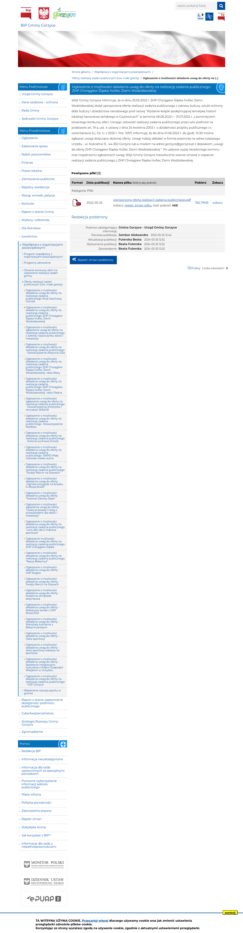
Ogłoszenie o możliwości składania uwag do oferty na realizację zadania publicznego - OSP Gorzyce (45, 680)
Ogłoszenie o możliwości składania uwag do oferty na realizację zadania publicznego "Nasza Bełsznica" (45, 557)
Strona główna (81, 72)
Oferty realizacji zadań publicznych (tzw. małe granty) (105, 78)
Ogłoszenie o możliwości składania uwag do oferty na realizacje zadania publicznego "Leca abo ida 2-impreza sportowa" (45, 527)
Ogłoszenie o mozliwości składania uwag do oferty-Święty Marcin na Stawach (42, 581)
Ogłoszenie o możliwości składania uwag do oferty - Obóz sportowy (42, 636)
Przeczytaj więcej (95, 920)
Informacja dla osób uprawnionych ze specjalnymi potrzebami (43, 771)
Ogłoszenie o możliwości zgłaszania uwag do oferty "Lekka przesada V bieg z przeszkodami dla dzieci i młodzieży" (42, 510)
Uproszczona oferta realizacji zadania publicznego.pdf (152, 200)
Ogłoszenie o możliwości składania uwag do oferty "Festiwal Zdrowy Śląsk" (42, 495)
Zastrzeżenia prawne (37, 811)
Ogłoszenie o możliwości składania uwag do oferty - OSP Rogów (42, 570)
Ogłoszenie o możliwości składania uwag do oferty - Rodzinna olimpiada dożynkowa (42, 594)
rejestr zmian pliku (137, 205)
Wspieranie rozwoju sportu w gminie (42, 692)
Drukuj (195, 268)
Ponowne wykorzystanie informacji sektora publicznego (39, 784)
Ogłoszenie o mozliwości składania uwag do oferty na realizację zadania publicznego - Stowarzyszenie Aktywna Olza (45, 348)
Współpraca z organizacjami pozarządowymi (122, 72)
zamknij (230, 912)
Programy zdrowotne (37, 262)
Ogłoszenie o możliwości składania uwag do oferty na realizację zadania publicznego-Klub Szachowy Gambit (44, 296)
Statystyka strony (34, 827)
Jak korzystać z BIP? (36, 835)
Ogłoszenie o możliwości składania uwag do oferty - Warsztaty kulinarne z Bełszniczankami (42, 623)
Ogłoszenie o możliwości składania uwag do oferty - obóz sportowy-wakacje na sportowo (43, 649)
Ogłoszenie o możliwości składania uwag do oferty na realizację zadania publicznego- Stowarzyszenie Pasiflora (44, 421)
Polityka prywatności (37, 802)
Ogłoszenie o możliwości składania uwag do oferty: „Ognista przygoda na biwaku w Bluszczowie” (44, 483)
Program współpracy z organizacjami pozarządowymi (43, 255)
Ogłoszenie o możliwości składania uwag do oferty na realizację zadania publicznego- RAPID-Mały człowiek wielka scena (44, 453)
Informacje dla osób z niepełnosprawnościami (39, 845)
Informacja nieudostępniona (42, 759)
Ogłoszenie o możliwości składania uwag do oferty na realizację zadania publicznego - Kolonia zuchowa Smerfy (45, 437)
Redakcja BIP (31, 751)
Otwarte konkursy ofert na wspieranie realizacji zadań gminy (41, 273)
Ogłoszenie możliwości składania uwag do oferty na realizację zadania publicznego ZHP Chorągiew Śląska (45, 543)
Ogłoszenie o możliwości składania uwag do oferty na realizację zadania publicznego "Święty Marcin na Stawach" (45, 468)
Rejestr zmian (32, 819)
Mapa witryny (31, 794)
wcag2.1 (200, 17)
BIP (221, 17)
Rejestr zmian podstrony (95, 260)
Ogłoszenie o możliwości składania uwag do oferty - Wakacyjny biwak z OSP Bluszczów (42, 609)
